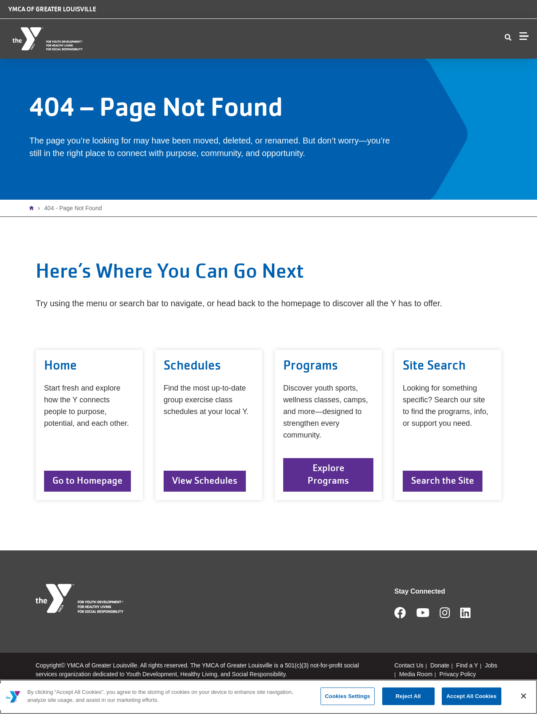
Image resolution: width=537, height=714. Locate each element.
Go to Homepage (87, 501)
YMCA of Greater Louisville (52, 9)
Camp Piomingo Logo (311, 17)
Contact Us (398, 59)
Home (33, 228)
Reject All (408, 696)
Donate (417, 19)
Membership (242, 59)
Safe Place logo (366, 13)
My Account (489, 59)
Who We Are (132, 59)
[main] (268, 697)
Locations (187, 59)
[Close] (523, 696)
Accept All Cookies (471, 696)
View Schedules (204, 501)
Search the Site (442, 501)
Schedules (348, 59)
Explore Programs (328, 494)
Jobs (456, 19)
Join (522, 59)
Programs (297, 59)
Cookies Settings (347, 696)
